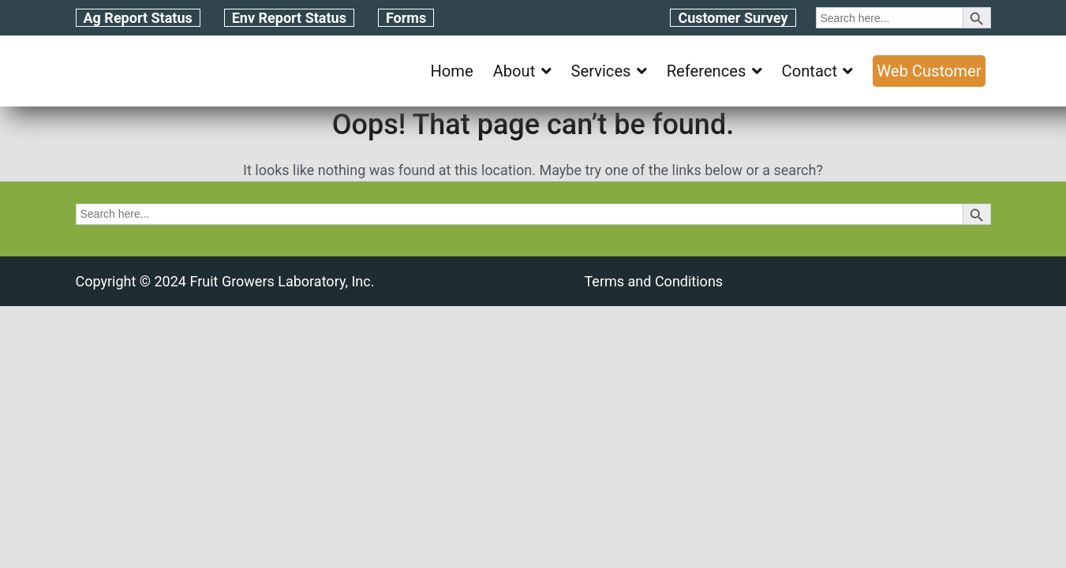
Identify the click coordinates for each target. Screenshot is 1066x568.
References (706, 71)
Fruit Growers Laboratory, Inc (279, 281)
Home (451, 71)
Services (601, 71)
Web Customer (929, 71)
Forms (406, 17)
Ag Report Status (138, 17)
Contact (809, 71)
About (514, 71)
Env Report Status (289, 17)
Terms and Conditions (654, 281)
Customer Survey (732, 17)
